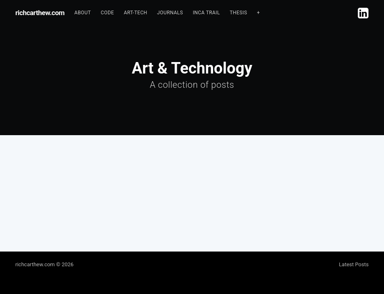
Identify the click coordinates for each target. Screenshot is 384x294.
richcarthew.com (40, 13)
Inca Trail (206, 13)
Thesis (238, 13)
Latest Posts (354, 264)
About (82, 13)
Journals (170, 13)
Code (107, 13)
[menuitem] (83, 13)
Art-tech (135, 13)
